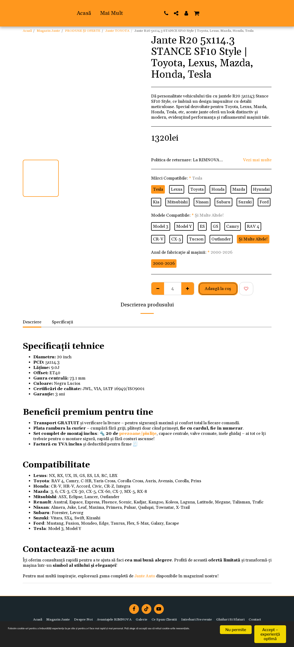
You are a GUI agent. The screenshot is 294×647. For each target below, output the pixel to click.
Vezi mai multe (257, 160)
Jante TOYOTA (117, 31)
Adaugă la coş (218, 288)
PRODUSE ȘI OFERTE (82, 31)
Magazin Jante (48, 31)
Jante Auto (144, 576)
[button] (223, 13)
